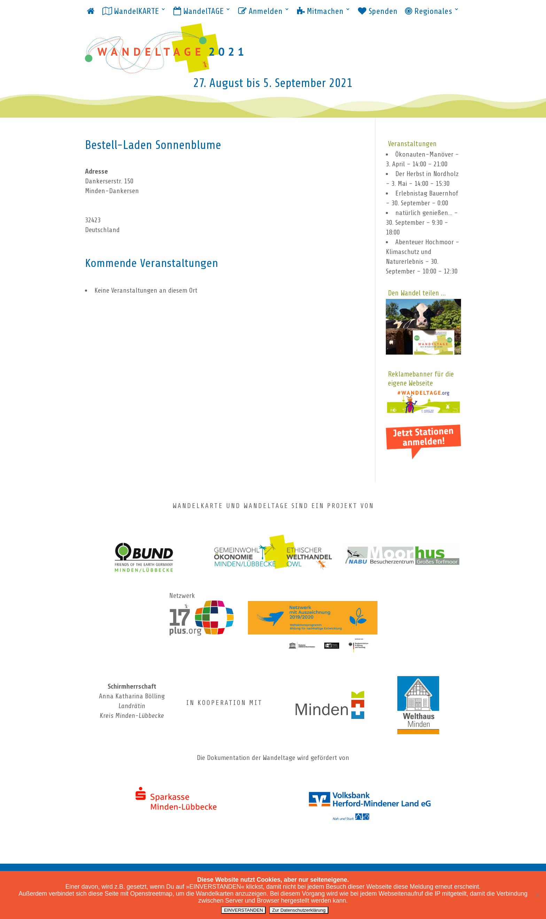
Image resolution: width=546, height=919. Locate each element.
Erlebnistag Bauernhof (426, 193)
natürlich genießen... (423, 213)
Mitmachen (320, 11)
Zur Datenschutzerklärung (298, 910)
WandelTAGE (198, 11)
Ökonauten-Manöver (424, 154)
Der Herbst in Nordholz (427, 174)
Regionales (428, 11)
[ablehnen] (537, 895)
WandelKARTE (130, 11)
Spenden (377, 11)
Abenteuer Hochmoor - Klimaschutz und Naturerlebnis (422, 252)
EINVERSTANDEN (243, 910)
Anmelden (260, 11)
